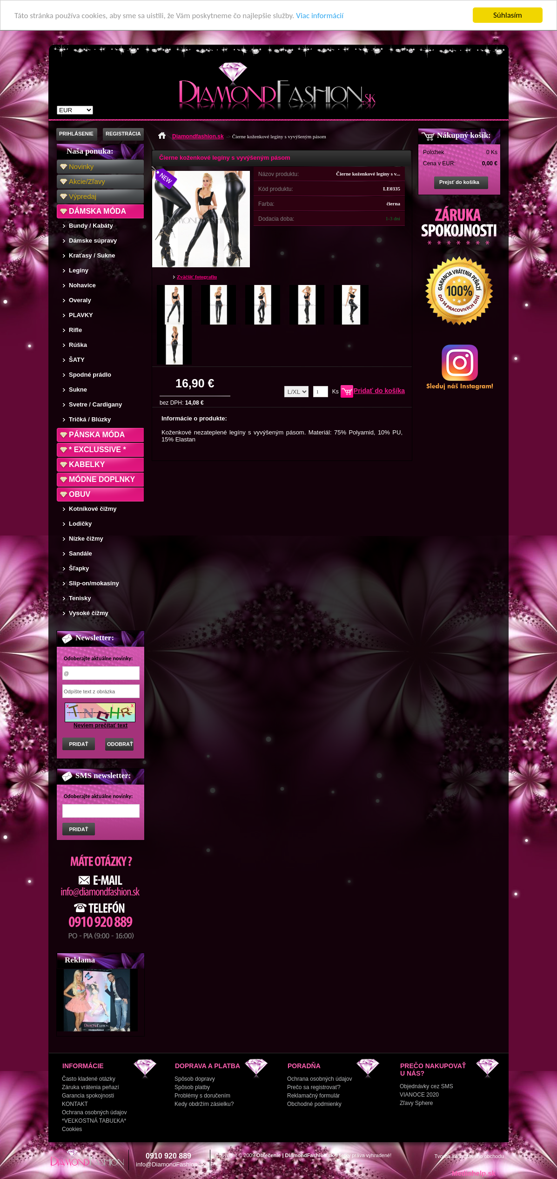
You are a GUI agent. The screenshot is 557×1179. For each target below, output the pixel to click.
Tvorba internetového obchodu (468, 1156)
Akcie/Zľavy (87, 181)
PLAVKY (81, 315)
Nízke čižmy (86, 538)
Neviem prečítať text (101, 725)
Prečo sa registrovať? (314, 1087)
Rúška (78, 344)
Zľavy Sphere (416, 1103)
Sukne (78, 389)
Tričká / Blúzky (90, 419)
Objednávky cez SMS (426, 1086)
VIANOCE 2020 (419, 1094)
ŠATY (77, 359)
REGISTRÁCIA (123, 133)
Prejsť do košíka (459, 182)
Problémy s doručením (202, 1095)
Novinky (81, 166)
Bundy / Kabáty (91, 225)
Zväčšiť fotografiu (197, 276)
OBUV (79, 494)
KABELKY (87, 464)
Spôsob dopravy (194, 1079)
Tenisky (80, 598)
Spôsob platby (192, 1087)
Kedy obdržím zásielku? (204, 1104)
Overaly (80, 300)
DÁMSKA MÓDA (97, 211)
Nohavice (82, 285)
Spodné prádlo (90, 374)
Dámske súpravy (93, 240)
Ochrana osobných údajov (94, 1112)
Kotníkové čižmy (93, 508)
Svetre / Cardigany (95, 404)
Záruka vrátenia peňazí (90, 1087)
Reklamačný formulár (313, 1095)
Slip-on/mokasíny (94, 583)
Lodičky (80, 523)
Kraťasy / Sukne (92, 255)
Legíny (78, 270)
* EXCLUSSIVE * (97, 450)
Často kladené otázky (88, 1079)
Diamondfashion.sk (198, 136)
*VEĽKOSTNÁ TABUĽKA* (94, 1121)
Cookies (72, 1129)
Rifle (75, 329)
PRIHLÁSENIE (76, 133)
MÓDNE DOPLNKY (102, 479)
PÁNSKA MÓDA (97, 435)
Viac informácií (319, 15)
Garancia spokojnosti (88, 1095)
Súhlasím (507, 15)
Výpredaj (82, 196)
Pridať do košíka (379, 390)
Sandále (80, 553)
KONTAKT (75, 1104)
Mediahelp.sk (474, 1173)
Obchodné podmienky (314, 1104)
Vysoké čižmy (88, 613)
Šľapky (79, 568)
